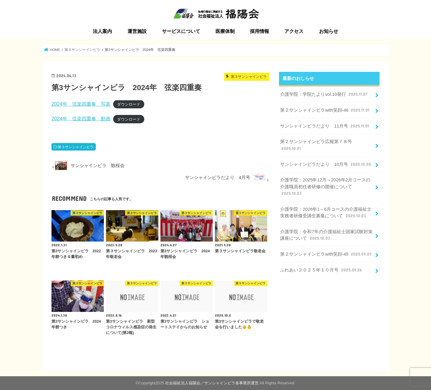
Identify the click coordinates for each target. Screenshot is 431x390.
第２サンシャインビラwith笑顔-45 (326, 254)
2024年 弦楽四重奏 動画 (80, 118)
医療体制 (225, 31)
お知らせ (328, 31)
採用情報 (259, 31)
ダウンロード (128, 104)
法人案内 (102, 31)
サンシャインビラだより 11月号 (325, 126)
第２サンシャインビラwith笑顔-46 (325, 110)
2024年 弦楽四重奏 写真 (80, 104)
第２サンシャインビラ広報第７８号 (316, 145)
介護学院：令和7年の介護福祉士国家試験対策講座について (326, 235)
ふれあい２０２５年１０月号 (321, 270)
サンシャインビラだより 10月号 (326, 164)
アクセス (293, 31)
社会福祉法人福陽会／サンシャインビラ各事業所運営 (212, 383)
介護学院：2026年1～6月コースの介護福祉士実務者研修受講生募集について (325, 213)
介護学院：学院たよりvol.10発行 (324, 94)
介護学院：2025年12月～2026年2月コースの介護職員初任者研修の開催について (325, 186)
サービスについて (181, 31)
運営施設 (137, 31)
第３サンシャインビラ (76, 147)
